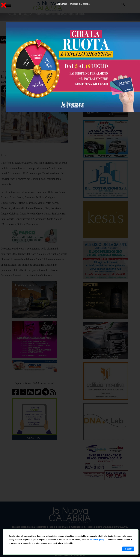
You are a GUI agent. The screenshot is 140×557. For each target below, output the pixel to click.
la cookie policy (97, 540)
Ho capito (128, 549)
